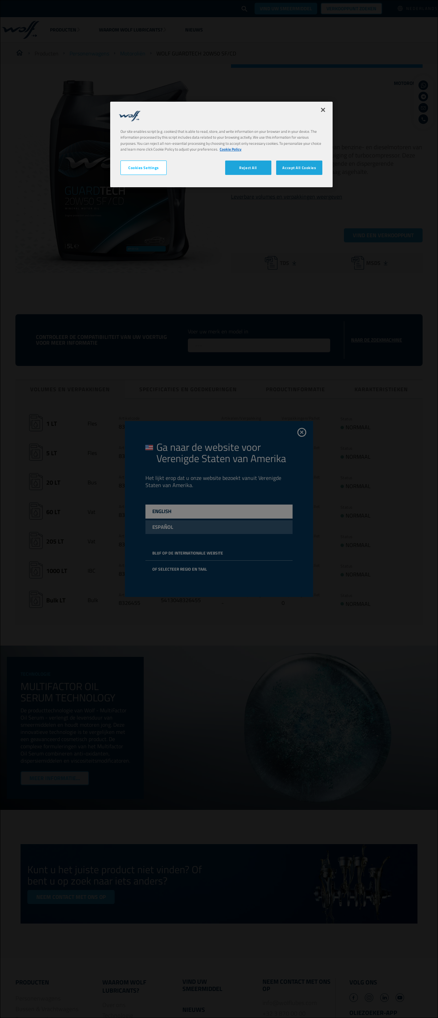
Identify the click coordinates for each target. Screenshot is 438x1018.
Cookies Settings (143, 167)
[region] (221, 144)
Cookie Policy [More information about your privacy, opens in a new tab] (231, 149)
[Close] (323, 109)
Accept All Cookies (299, 167)
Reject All (248, 167)
